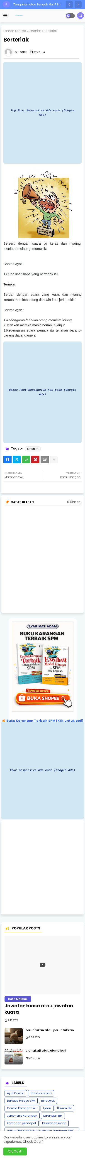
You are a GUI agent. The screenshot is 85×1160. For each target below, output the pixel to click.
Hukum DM (64, 1108)
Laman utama (14, 31)
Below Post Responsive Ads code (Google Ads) (42, 392)
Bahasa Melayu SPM (21, 1101)
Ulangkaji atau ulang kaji (45, 1051)
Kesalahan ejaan (54, 1123)
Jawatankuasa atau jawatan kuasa (39, 1009)
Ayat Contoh (15, 1093)
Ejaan (47, 1108)
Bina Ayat (48, 1101)
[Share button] (54, 459)
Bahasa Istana (41, 1093)
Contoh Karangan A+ (22, 1108)
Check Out (31, 1141)
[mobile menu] (5, 15)
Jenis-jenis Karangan (22, 1116)
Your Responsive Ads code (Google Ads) (42, 770)
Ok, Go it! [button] (15, 1151)
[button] (69, 4)
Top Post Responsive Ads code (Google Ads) (42, 112)
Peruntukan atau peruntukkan (49, 1030)
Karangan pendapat (21, 1123)
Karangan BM (52, 1116)
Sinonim (35, 31)
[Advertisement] (42, 867)
